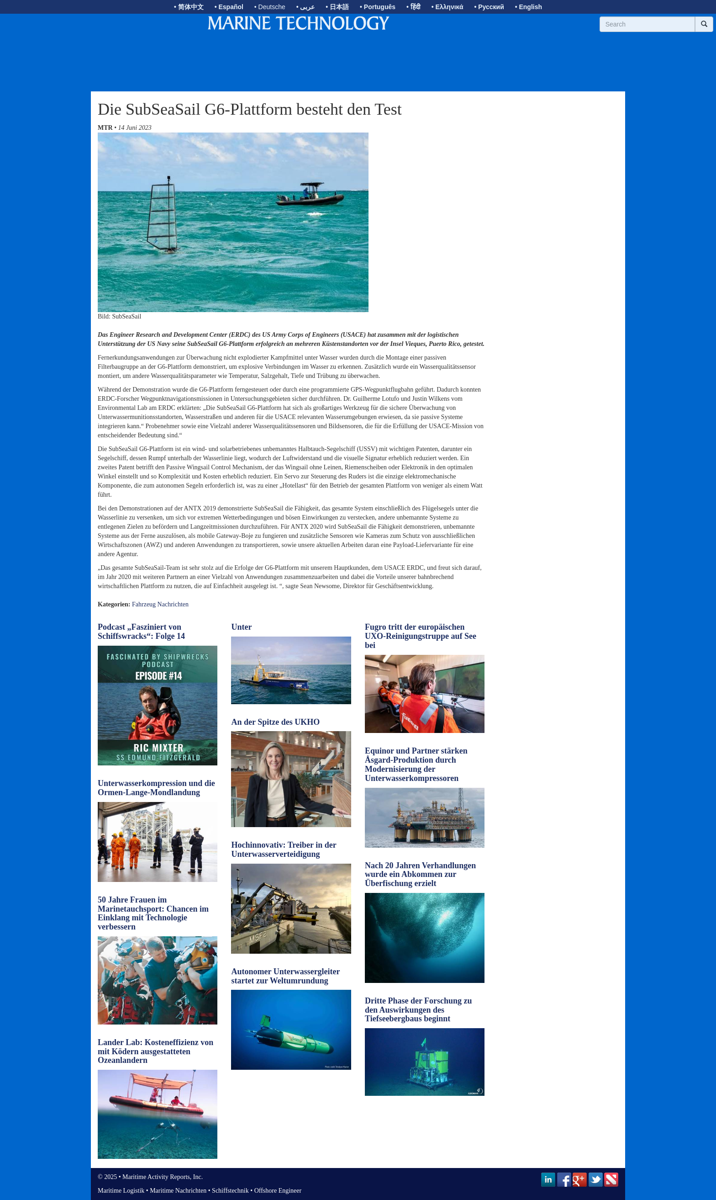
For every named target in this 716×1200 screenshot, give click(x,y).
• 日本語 (337, 7)
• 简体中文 (189, 7)
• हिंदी (413, 7)
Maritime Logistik (121, 1190)
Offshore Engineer (278, 1190)
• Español (229, 7)
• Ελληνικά (447, 7)
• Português (377, 7)
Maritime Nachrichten (178, 1190)
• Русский (489, 7)
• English (528, 7)
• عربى (305, 7)
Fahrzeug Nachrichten (160, 604)
